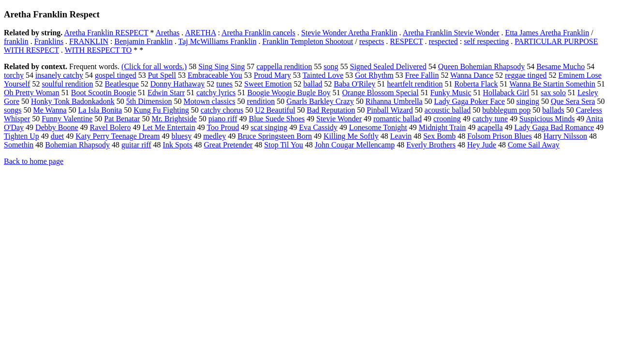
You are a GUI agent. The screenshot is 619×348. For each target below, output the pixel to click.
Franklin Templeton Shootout (307, 41)
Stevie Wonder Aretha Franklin (349, 33)
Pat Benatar (122, 119)
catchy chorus (222, 110)
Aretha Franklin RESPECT (106, 33)
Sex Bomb (439, 136)
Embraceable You (215, 75)
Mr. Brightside (173, 119)
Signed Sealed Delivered (388, 66)
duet (57, 136)
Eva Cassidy (318, 127)
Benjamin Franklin (143, 41)
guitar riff (136, 145)
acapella (489, 127)
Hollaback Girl (506, 92)
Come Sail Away (534, 145)
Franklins (48, 41)
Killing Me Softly (351, 136)
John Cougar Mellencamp (355, 145)
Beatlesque (122, 84)
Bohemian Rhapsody (77, 145)
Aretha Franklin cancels (258, 33)
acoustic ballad (448, 110)
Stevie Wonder (339, 119)
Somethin (18, 145)
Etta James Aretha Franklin (547, 33)
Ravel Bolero (110, 127)
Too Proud (222, 127)
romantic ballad (397, 119)
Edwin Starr (166, 92)
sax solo (553, 92)
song (331, 66)
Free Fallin (422, 75)
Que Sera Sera (573, 101)
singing (527, 101)
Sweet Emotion (268, 84)
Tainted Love (322, 75)
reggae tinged (526, 75)
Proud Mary (272, 75)
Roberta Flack (476, 84)
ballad (312, 84)
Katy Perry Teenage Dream (117, 136)
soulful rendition (67, 84)
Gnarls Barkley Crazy (320, 101)
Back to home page (33, 161)
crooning (447, 119)
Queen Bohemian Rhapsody (481, 66)
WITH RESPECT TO (98, 50)
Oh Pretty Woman (31, 92)
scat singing (269, 127)
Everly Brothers (431, 145)
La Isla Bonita (100, 110)
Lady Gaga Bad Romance (554, 127)
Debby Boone (56, 127)
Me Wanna (49, 110)
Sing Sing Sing (221, 66)
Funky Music (451, 92)
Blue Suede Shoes (277, 119)
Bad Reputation (331, 110)
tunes (224, 84)
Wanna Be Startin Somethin (552, 84)
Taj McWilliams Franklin (217, 41)
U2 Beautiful (275, 110)
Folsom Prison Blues (499, 136)
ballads (553, 110)
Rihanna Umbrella (394, 101)
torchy (14, 75)
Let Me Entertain (168, 127)
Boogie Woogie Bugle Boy (288, 92)
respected (442, 41)
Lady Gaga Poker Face (469, 101)
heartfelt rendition (414, 84)
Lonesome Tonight (378, 127)
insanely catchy (59, 75)
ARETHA (200, 33)
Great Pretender (228, 145)
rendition (261, 101)
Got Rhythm (374, 75)
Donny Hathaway (177, 84)
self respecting (486, 41)
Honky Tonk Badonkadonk (73, 101)
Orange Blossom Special (380, 92)
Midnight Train (442, 127)
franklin (16, 41)
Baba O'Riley (354, 84)
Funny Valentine (67, 119)
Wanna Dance (471, 75)
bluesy (181, 136)
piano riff (222, 119)
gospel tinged (115, 75)
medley (214, 136)
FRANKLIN (88, 41)
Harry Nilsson (565, 136)
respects (371, 41)
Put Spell (162, 75)
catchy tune (490, 119)
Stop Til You (283, 145)
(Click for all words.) (154, 66)
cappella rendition (284, 66)
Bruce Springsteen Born (274, 136)
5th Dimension (149, 101)
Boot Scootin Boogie (103, 92)
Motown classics (209, 101)
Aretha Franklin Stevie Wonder (451, 33)
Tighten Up (21, 136)
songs (12, 110)
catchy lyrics (216, 92)
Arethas (168, 33)
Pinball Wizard (390, 110)
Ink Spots (177, 145)
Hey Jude (481, 145)
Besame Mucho (560, 66)
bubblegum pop (506, 110)
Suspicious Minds (547, 119)
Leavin (401, 136)
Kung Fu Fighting (161, 110)
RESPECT (406, 41)
